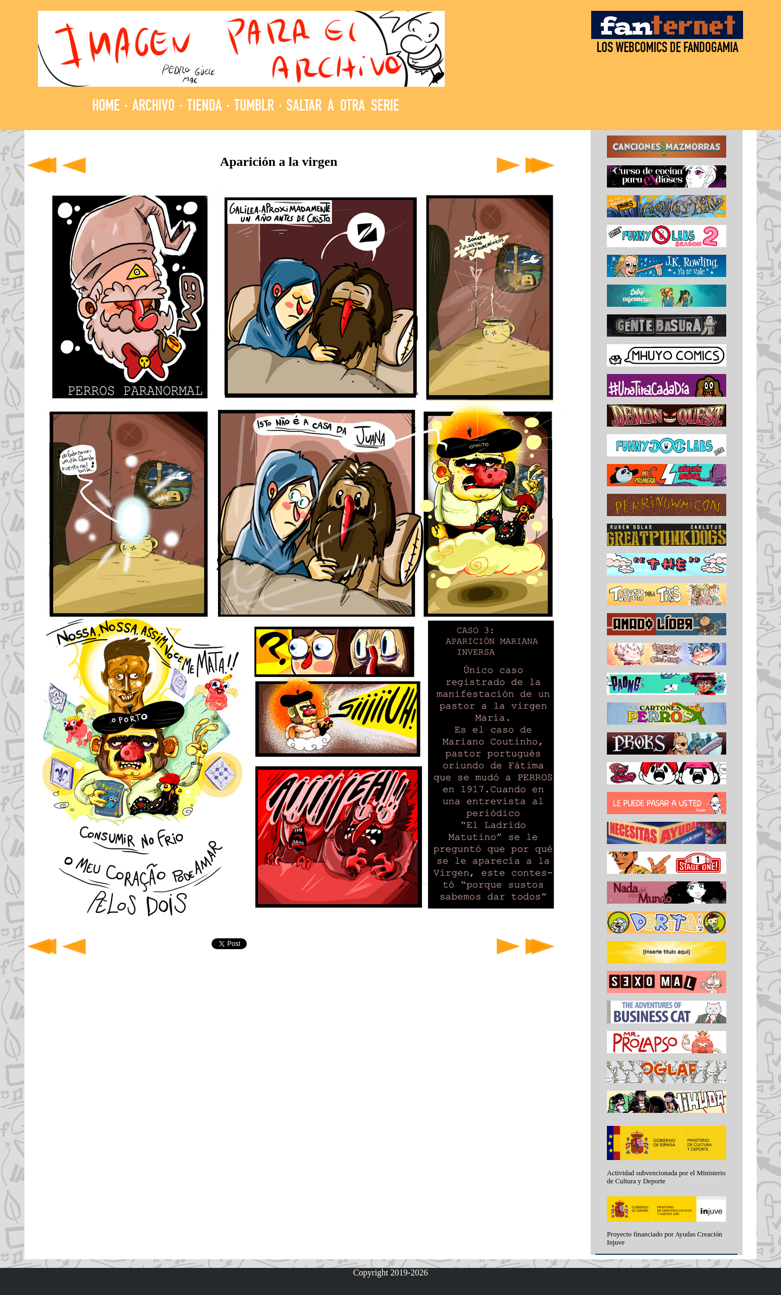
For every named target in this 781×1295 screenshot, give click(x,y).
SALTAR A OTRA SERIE (342, 107)
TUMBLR (254, 107)
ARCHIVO (153, 107)
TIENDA (204, 107)
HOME (106, 107)
